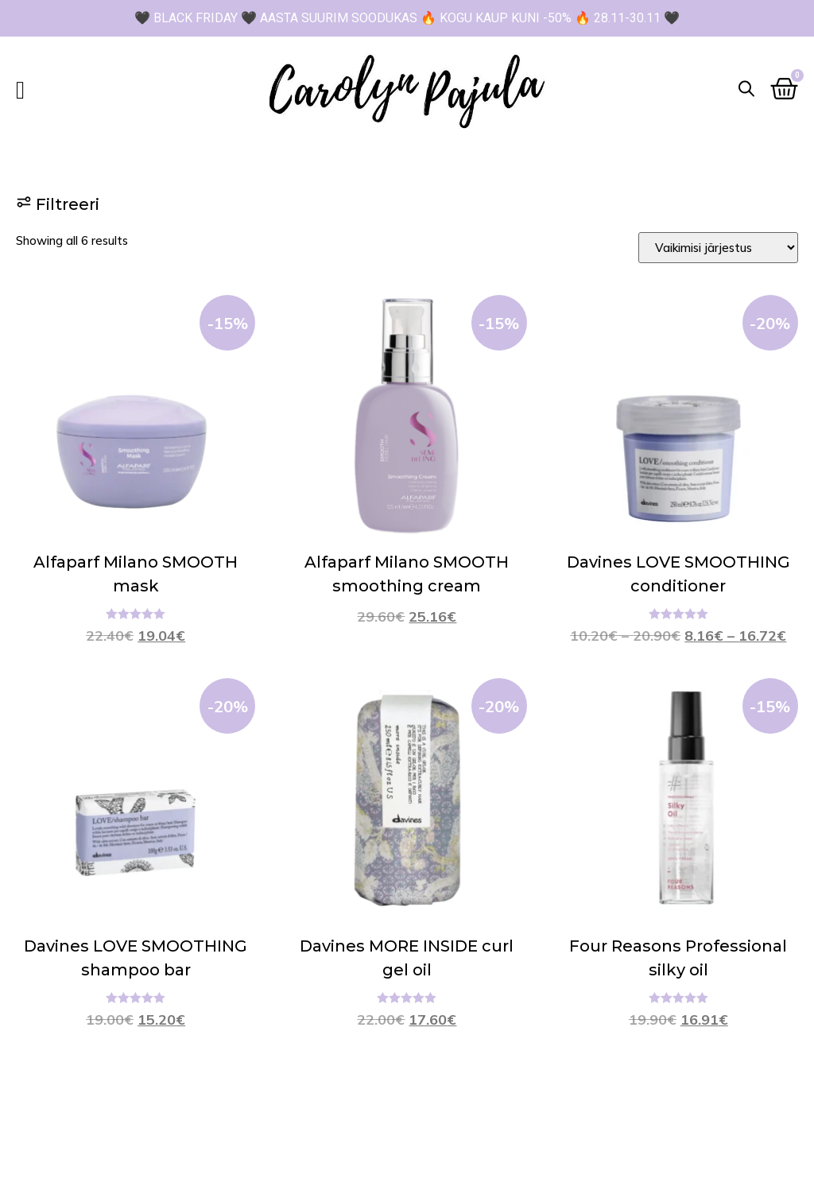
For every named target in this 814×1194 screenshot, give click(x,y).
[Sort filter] (718, 247)
